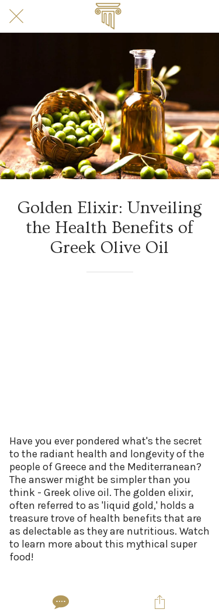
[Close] (16, 16)
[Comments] (60, 602)
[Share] (159, 602)
